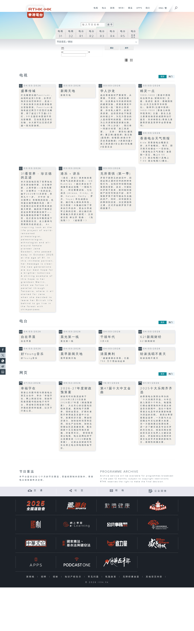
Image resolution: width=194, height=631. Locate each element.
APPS (138, 9)
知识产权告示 (74, 577)
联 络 (120, 490)
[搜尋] (176, 7)
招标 (56, 577)
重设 (111, 48)
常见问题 (94, 577)
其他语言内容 (155, 577)
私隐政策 (111, 577)
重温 (129, 9)
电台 (103, 9)
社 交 (79, 490)
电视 (95, 9)
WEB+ (120, 9)
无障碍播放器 (132, 577)
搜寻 (126, 48)
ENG (161, 8)
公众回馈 (160, 491)
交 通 (38, 490)
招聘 (44, 577)
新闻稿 (31, 577)
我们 (147, 9)
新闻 (111, 9)
